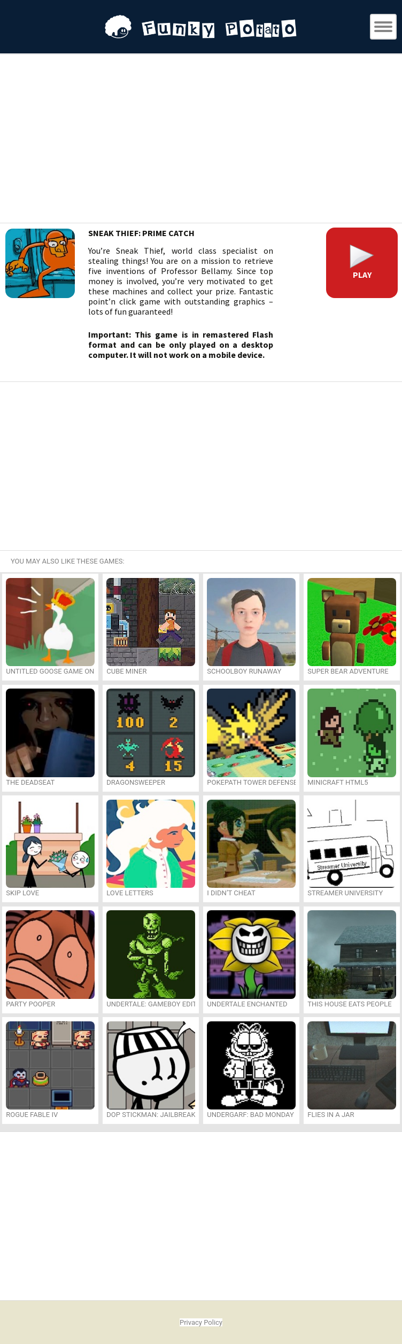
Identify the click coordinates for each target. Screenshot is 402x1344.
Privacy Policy (201, 1322)
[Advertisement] (201, 140)
